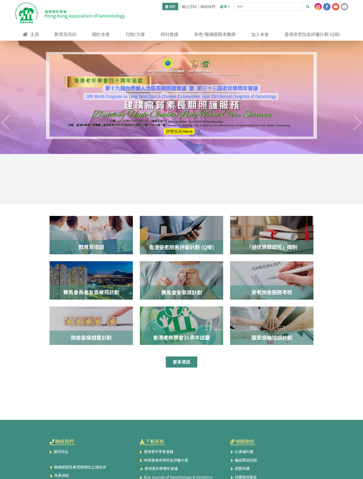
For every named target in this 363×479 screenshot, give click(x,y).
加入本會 (260, 34)
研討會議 (169, 34)
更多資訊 (181, 362)
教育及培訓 (65, 34)
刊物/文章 (135, 34)
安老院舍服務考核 (271, 292)
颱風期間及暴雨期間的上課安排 (78, 467)
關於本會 (101, 34)
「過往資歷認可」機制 (271, 246)
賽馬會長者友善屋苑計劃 (91, 292)
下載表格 (154, 441)
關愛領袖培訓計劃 (271, 337)
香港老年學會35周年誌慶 (181, 337)
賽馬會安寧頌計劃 (181, 292)
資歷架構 (240, 468)
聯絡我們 (207, 6)
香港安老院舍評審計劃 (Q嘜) (312, 34)
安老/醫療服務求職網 (214, 34)
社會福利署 (241, 451)
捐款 (170, 6)
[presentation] (5, 122)
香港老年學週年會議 (159, 468)
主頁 (34, 34)
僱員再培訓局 (243, 460)
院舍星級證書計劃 (91, 337)
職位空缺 (189, 6)
